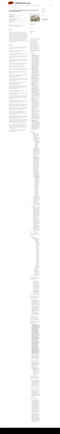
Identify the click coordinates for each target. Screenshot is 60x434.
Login (51, 0)
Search (50, 5)
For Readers (43, 10)
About (8, 5)
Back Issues (15, 5)
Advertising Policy (32, 5)
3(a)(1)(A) (36, 292)
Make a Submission (44, 19)
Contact (23, 5)
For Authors (19, 5)
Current (12, 5)
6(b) (32, 376)
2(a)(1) (34, 300)
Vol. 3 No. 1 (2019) (32, 31)
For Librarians (43, 12)
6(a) (35, 156)
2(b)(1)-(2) (34, 75)
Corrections (37, 5)
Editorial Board (27, 5)
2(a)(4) (36, 174)
